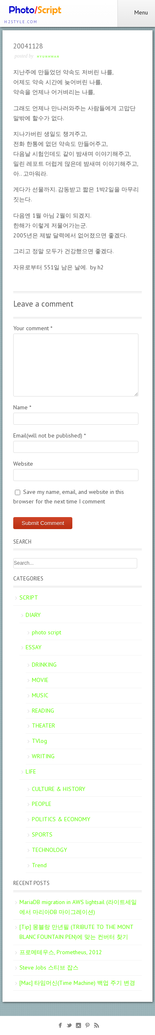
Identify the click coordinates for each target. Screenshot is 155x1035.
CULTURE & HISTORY (58, 789)
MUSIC (40, 695)
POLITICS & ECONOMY (61, 819)
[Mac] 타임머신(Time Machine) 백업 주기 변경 (77, 983)
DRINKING (44, 664)
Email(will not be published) (49, 435)
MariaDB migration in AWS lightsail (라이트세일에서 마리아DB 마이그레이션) (78, 907)
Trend (39, 865)
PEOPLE (41, 804)
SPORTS (42, 834)
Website (23, 463)
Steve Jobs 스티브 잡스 (49, 967)
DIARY (33, 615)
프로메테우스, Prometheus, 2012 (60, 952)
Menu (136, 12)
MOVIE (40, 680)
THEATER (43, 725)
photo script (46, 632)
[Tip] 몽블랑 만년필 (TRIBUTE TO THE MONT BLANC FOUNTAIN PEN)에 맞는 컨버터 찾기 (76, 932)
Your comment (32, 328)
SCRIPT (28, 597)
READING (43, 710)
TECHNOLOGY (49, 850)
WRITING (43, 756)
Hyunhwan (48, 56)
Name (22, 407)
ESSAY (33, 647)
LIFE (31, 771)
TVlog (39, 741)
